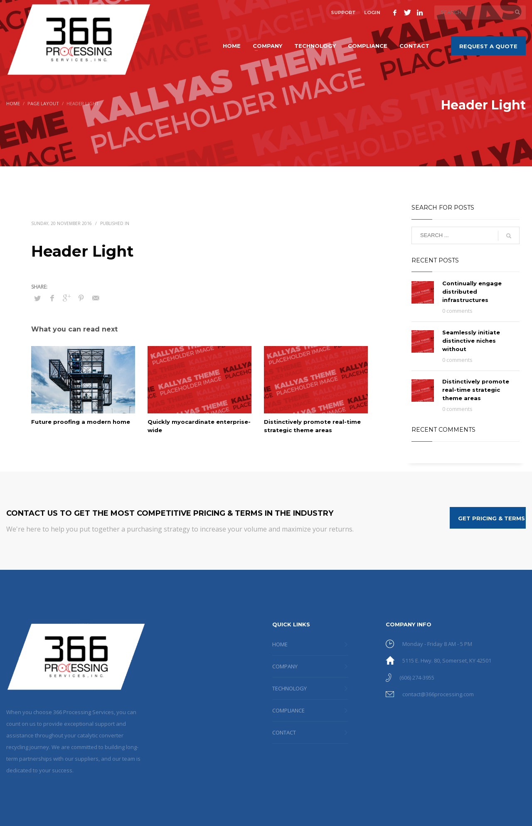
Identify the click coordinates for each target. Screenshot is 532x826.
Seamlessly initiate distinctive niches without (471, 340)
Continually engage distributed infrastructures (472, 291)
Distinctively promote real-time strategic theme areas (475, 389)
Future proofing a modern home (80, 421)
